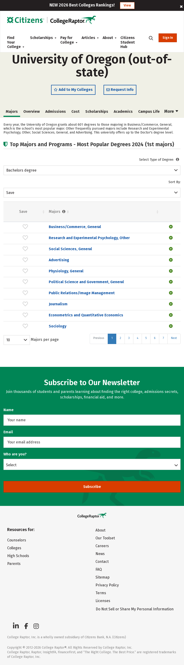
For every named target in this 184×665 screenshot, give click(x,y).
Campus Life (149, 113)
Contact (102, 561)
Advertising (31, 266)
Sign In (168, 38)
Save (10, 195)
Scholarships (41, 38)
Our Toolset (105, 538)
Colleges (14, 548)
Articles (88, 38)
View (127, 5)
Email (8, 432)
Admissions (55, 113)
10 (8, 359)
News (100, 554)
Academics (123, 113)
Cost (75, 113)
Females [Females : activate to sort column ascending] (123, 214)
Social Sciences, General (42, 255)
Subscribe (92, 486)
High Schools (18, 556)
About (108, 38)
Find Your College (15, 42)
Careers (102, 546)
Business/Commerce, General (47, 229)
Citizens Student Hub (127, 42)
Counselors (16, 540)
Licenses (102, 601)
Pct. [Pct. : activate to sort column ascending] (142, 214)
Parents (14, 563)
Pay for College (67, 40)
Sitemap (102, 577)
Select (11, 465)
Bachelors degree (21, 172)
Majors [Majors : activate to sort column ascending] (29, 213)
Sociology (29, 346)
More (171, 113)
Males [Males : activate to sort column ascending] (161, 214)
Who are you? (15, 454)
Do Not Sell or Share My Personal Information (135, 609)
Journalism (30, 319)
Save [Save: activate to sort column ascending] (9, 213)
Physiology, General (38, 277)
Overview (31, 113)
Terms (100, 593)
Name (8, 410)
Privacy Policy (107, 585)
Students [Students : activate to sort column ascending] (93, 213)
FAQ (98, 569)
